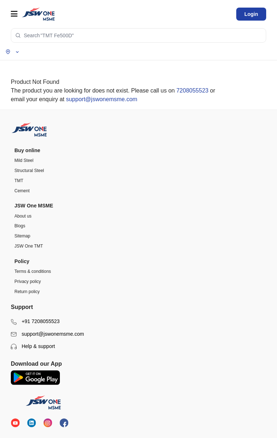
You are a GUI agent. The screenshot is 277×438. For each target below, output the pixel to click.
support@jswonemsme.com (101, 99)
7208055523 (192, 90)
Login (251, 14)
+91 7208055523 (35, 321)
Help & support (33, 346)
